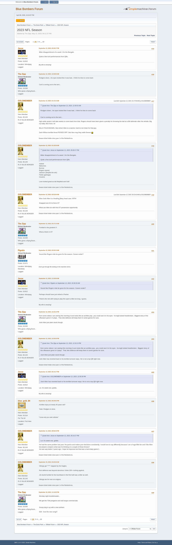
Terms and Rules (146, 542)
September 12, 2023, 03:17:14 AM (49, 223)
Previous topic (139, 35)
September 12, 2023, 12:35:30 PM (49, 338)
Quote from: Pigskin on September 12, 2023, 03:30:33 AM (61, 283)
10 (43, 42)
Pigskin (21, 250)
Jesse (20, 48)
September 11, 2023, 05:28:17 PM (49, 48)
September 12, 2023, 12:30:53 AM (49, 74)
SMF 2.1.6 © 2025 (19, 542)
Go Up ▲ (155, 542)
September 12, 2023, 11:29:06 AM (49, 278)
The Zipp (22, 74)
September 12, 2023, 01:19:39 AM (49, 145)
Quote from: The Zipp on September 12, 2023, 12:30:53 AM (61, 106)
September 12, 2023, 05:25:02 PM (49, 400)
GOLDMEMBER (25, 101)
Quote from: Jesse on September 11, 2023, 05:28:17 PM (60, 150)
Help (139, 542)
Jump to (125, 529)
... (41, 42)
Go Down (20, 42)
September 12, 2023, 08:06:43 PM (49, 431)
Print (153, 42)
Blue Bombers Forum (29, 9)
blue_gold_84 (24, 401)
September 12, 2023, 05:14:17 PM (49, 372)
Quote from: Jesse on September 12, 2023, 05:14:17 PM (60, 436)
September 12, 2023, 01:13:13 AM (49, 101)
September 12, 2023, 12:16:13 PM (49, 312)
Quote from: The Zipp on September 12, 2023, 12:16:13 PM (61, 343)
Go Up (19, 519)
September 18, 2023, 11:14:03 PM (49, 492)
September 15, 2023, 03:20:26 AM (49, 462)
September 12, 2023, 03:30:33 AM (49, 250)
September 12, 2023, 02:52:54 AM (49, 194)
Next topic (151, 35)
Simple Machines (30, 542)
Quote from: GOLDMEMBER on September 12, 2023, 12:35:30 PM (64, 376)
